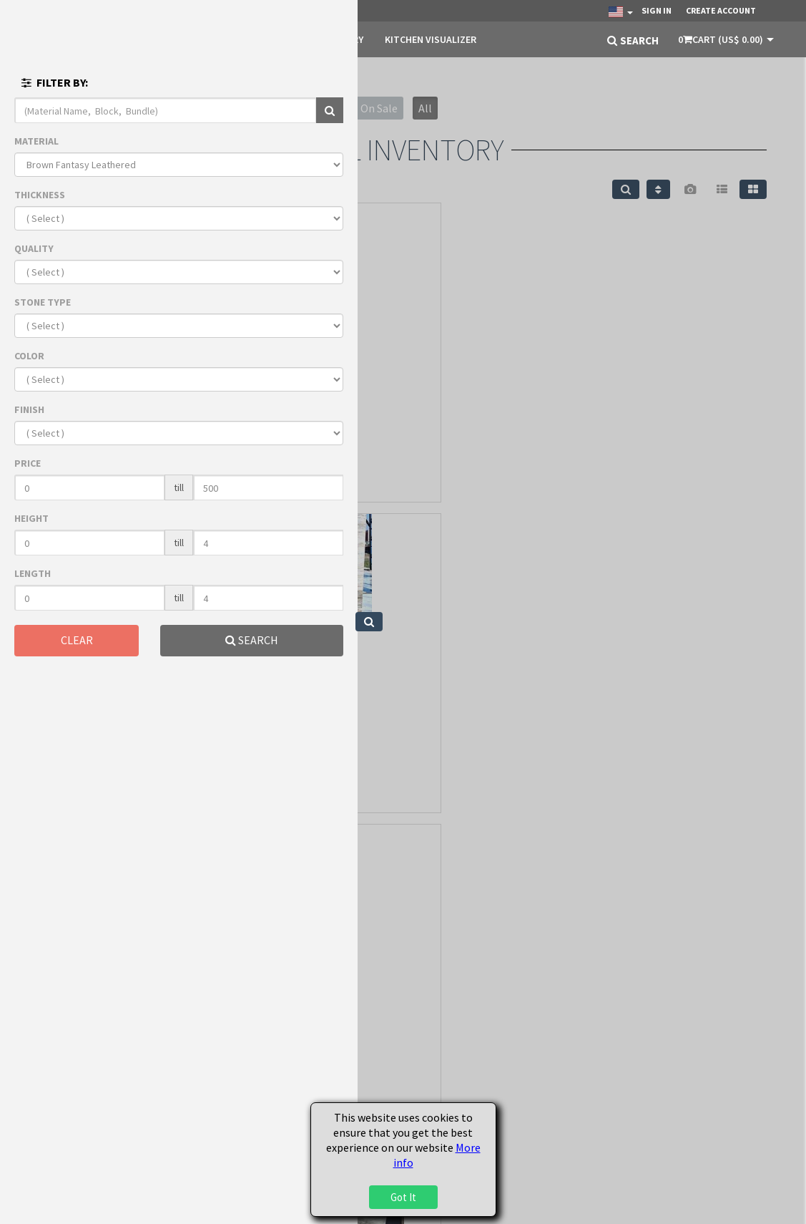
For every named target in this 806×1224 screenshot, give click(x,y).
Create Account (721, 10)
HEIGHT (31, 518)
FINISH (29, 409)
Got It (403, 1197)
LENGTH (32, 573)
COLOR (29, 355)
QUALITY (34, 248)
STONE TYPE (42, 302)
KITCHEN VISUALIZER (430, 39)
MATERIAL (36, 141)
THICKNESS (39, 194)
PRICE (27, 463)
